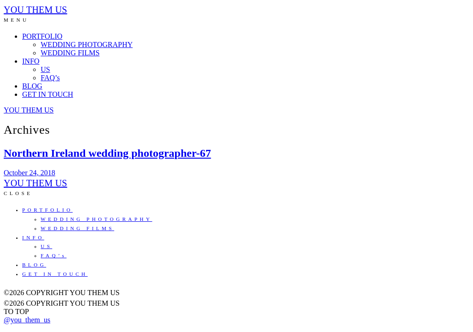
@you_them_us (27, 320)
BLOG (32, 86)
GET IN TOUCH (47, 94)
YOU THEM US (35, 10)
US (45, 69)
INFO (30, 61)
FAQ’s (50, 78)
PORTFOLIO (42, 36)
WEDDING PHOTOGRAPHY (87, 44)
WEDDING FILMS (70, 53)
